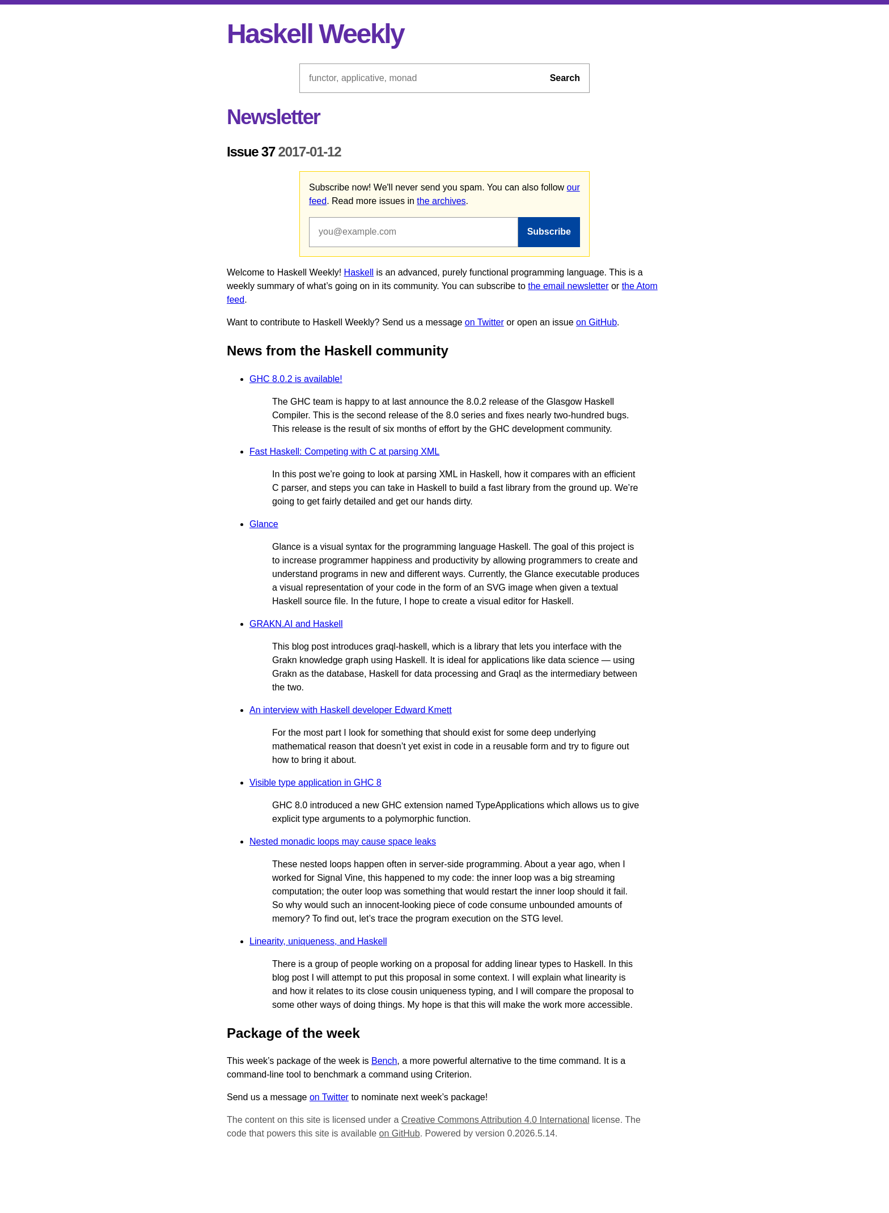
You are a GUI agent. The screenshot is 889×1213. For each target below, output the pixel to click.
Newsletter (273, 117)
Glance (263, 524)
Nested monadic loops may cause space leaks (342, 841)
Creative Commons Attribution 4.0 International (495, 1120)
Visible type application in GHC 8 (315, 782)
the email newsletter (568, 286)
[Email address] (413, 232)
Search (565, 78)
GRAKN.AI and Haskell (296, 624)
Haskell (359, 272)
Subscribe (549, 231)
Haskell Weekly (315, 34)
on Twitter (484, 322)
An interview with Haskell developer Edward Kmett (350, 710)
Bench (384, 1061)
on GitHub (596, 322)
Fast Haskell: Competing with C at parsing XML (344, 451)
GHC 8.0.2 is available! (295, 379)
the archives (441, 201)
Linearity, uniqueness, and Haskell (318, 941)
